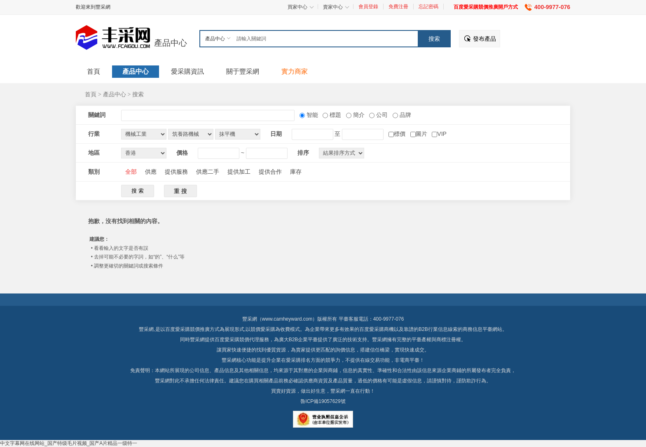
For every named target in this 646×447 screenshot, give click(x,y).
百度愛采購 (227, 339)
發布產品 (484, 38)
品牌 (404, 115)
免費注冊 (398, 6)
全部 (131, 171)
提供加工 (238, 171)
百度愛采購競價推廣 (187, 329)
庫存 (296, 171)
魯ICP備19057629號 (322, 401)
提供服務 (176, 171)
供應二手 (207, 171)
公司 (381, 115)
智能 (311, 115)
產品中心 (170, 42)
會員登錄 (368, 6)
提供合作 (270, 171)
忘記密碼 (428, 6)
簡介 (358, 115)
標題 (334, 115)
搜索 (138, 94)
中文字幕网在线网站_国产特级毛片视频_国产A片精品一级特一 (68, 443)
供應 (151, 171)
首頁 (90, 94)
